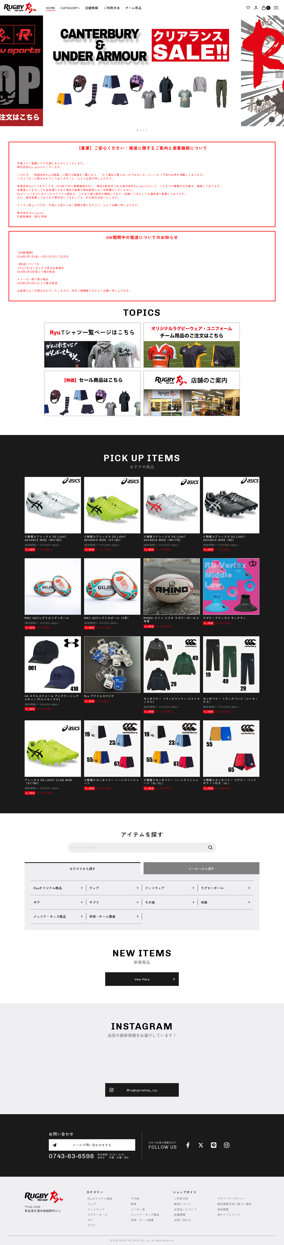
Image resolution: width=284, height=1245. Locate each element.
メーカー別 (138, 1209)
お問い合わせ (182, 1220)
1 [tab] (138, 130)
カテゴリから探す (83, 868)
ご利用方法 (112, 7)
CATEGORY (70, 8)
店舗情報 (91, 7)
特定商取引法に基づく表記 (234, 1204)
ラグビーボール (98, 1214)
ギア (90, 1220)
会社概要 (223, 1209)
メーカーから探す (201, 868)
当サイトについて (228, 1214)
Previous (5, 74)
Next (279, 74)
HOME (50, 7)
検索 (210, 848)
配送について (182, 1204)
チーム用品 (133, 7)
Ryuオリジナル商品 (100, 1198)
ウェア (92, 1204)
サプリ (92, 1225)
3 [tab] (144, 130)
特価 (134, 1204)
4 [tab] (146, 130)
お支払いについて (185, 1209)
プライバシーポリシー (231, 1198)
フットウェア (96, 1209)
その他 (135, 1198)
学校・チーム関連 (142, 1220)
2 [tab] (141, 130)
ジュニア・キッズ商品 (145, 1214)
